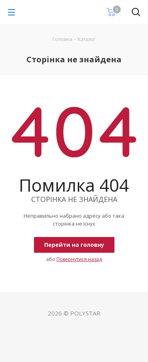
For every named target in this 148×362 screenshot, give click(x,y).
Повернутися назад (79, 259)
